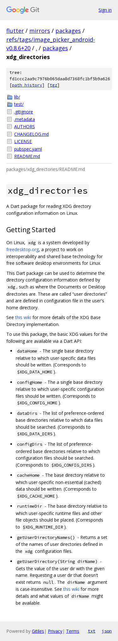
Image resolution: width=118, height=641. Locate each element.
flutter (15, 30)
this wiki (23, 317)
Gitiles (38, 631)
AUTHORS (24, 127)
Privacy (55, 631)
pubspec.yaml (28, 149)
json (107, 631)
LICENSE (23, 141)
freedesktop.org (22, 249)
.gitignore (23, 112)
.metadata (24, 119)
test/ (19, 104)
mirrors (39, 30)
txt (91, 631)
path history (27, 85)
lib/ (17, 97)
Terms (72, 631)
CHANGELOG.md (31, 134)
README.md (27, 156)
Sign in (105, 10)
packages (68, 30)
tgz (53, 85)
